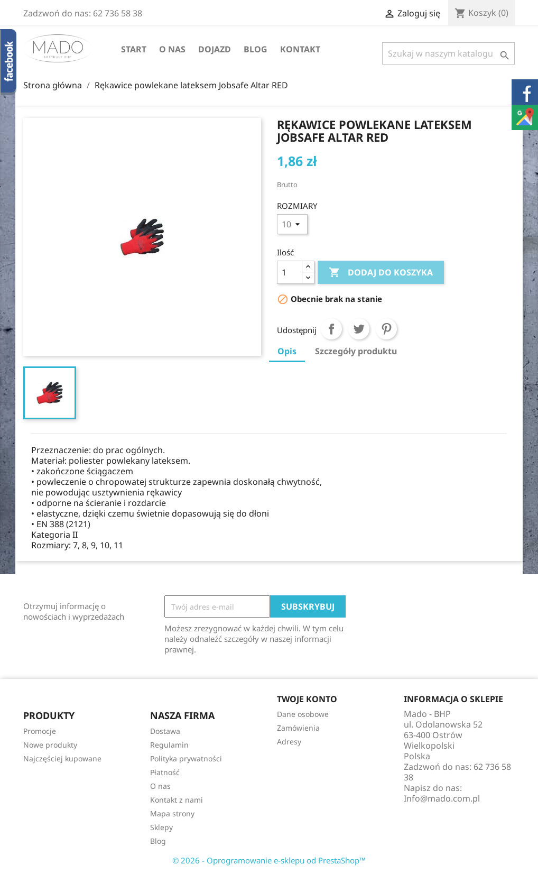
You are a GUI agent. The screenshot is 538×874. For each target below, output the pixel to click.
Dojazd (214, 49)
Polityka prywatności (186, 758)
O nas (172, 49)
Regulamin (169, 745)
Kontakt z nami (176, 800)
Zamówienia (298, 728)
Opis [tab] (286, 351)
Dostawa (165, 731)
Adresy (289, 742)
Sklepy (161, 827)
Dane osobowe (303, 714)
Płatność (165, 772)
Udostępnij (331, 328)
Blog (255, 49)
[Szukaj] (448, 53)
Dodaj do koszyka (381, 272)
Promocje (39, 731)
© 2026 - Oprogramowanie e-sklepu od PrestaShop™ (269, 860)
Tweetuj (358, 328)
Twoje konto (307, 699)
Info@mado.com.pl (442, 798)
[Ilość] (289, 272)
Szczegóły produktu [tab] (356, 351)
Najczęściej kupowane (62, 758)
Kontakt (300, 49)
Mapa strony (172, 813)
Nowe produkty (50, 745)
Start (133, 49)
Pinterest (386, 328)
